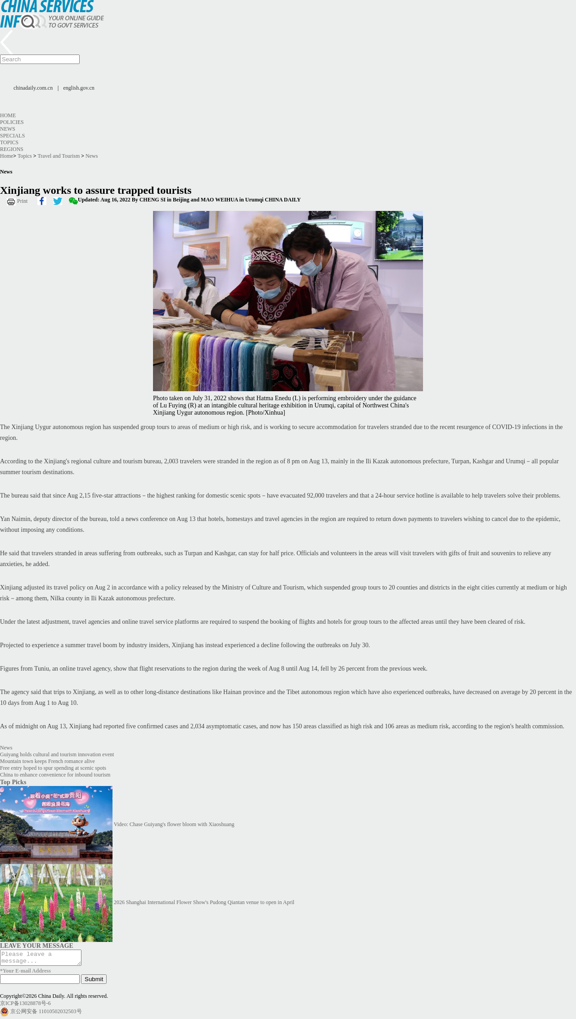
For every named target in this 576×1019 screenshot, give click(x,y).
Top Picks (13, 782)
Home (8, 115)
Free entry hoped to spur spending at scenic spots (53, 768)
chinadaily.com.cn (33, 88)
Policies (12, 122)
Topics (9, 142)
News (7, 129)
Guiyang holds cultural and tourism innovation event (57, 754)
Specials (12, 136)
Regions (11, 149)
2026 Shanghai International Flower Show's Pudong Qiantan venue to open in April (204, 902)
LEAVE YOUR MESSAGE (36, 945)
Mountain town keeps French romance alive (47, 761)
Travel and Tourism (58, 156)
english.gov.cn (78, 88)
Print (22, 201)
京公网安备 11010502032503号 (46, 1014)
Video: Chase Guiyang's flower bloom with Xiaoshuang (174, 824)
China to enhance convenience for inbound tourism (55, 775)
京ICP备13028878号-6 (25, 1006)
